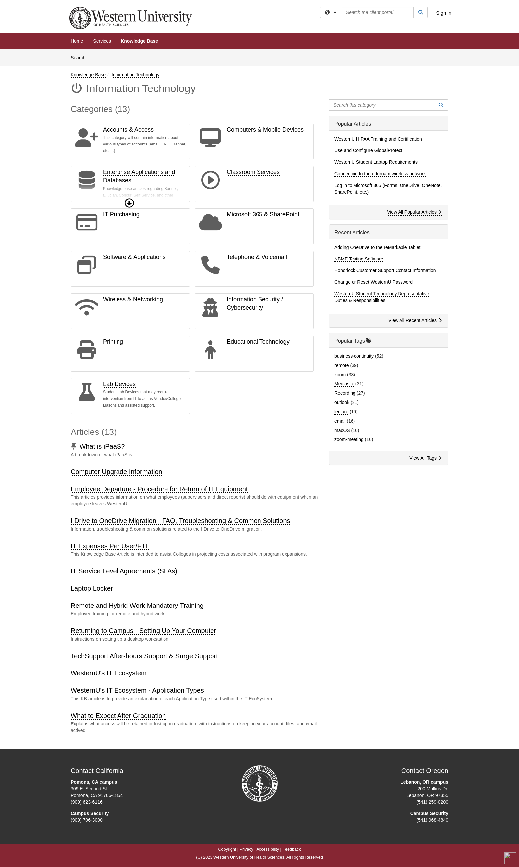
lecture (341, 411)
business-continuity (354, 356)
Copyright (227, 849)
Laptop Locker (92, 588)
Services (102, 41)
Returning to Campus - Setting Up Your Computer (143, 630)
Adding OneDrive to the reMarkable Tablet (377, 247)
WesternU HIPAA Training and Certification (378, 139)
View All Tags (425, 458)
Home (77, 41)
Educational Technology (258, 341)
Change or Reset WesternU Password (373, 282)
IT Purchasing (121, 214)
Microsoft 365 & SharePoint (263, 214)
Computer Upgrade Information (116, 471)
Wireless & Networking (133, 299)
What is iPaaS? (102, 446)
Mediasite (344, 383)
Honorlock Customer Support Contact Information (385, 270)
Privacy (246, 849)
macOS (342, 430)
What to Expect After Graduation (118, 715)
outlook (341, 402)
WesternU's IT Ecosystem (109, 673)
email (339, 421)
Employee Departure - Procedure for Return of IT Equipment (159, 488)
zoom (340, 374)
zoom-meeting (349, 439)
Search (80, 57)
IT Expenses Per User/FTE (110, 545)
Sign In (443, 13)
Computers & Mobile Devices (265, 129)
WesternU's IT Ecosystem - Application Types (137, 690)
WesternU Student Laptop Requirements (376, 162)
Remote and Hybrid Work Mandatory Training (137, 605)
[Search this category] (381, 105)
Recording (344, 393)
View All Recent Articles (415, 320)
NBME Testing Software (358, 258)
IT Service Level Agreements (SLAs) (124, 571)
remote (341, 365)
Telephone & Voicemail (257, 257)
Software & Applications (134, 257)
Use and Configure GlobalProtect (368, 150)
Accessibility (267, 849)
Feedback (291, 849)
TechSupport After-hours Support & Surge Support (144, 656)
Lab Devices (119, 384)
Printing (113, 341)
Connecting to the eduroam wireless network (380, 173)
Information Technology (136, 74)
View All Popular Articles (414, 212)
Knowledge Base (139, 41)
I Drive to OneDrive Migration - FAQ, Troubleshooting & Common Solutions (180, 520)
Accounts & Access (128, 129)
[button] (129, 203)
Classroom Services (253, 172)
